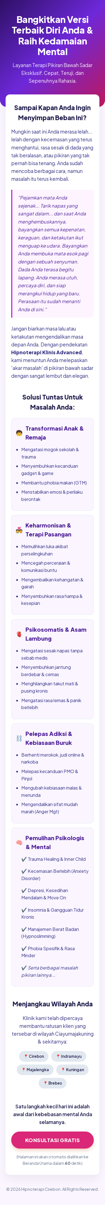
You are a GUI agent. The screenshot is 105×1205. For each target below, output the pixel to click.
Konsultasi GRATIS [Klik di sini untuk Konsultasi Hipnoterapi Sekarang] (52, 1140)
